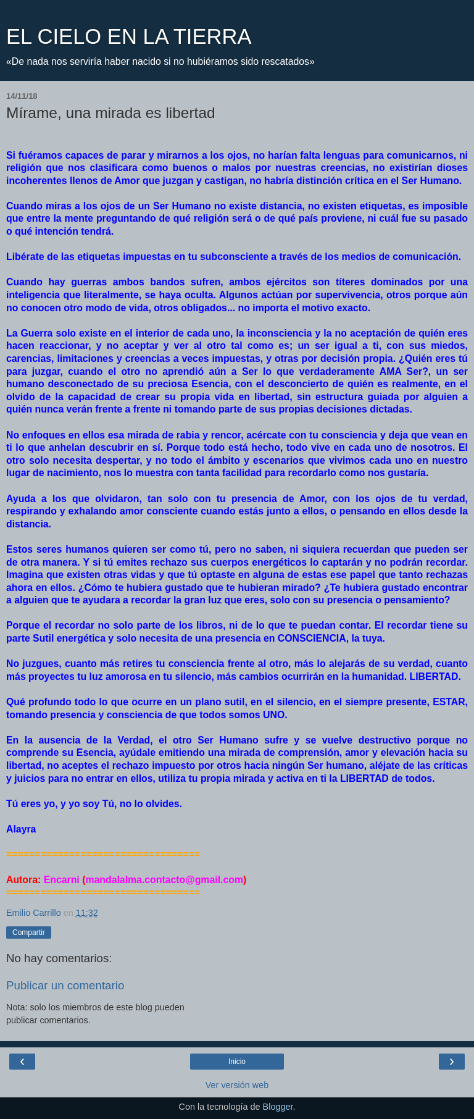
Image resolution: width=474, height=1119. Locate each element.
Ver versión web (237, 1085)
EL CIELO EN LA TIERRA (128, 36)
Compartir (28, 932)
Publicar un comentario (65, 985)
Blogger (278, 1107)
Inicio (237, 1061)
